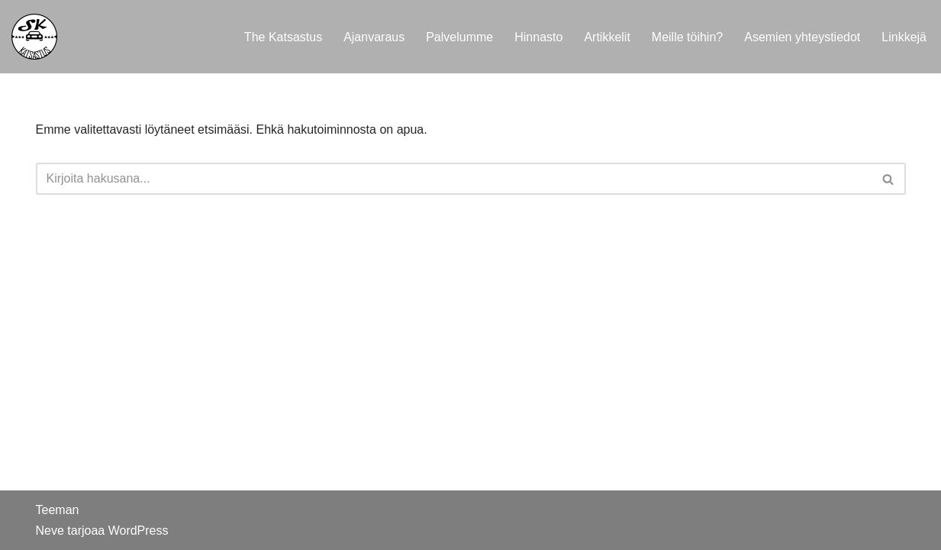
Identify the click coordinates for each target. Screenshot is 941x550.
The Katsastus (283, 37)
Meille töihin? (687, 37)
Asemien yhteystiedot (802, 37)
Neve (50, 530)
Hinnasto (538, 37)
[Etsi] (454, 179)
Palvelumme (459, 37)
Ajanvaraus (373, 37)
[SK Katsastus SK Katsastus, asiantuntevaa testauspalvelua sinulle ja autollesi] (34, 37)
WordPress (138, 530)
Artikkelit (607, 37)
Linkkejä (903, 37)
